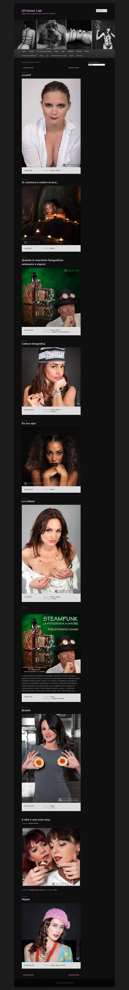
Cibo (53, 808)
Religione (70, 51)
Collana (54, 598)
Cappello (54, 332)
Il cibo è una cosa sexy (36, 819)
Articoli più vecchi (28, 67)
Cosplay (52, 330)
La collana (28, 501)
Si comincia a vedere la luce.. (40, 182)
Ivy (47, 55)
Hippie (26, 899)
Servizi (71, 55)
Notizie (57, 51)
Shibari (87, 51)
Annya (41, 55)
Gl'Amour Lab (32, 10)
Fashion (52, 965)
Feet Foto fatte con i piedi (58, 55)
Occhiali (60, 332)
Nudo (63, 51)
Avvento (31, 51)
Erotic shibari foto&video (29, 55)
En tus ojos (29, 423)
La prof (26, 75)
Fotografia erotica (34, 890)
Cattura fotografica (33, 343)
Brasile (26, 710)
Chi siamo (79, 55)
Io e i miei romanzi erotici (44, 51)
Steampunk (66, 332)
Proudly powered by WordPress (64, 983)
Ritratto (58, 170)
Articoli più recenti (74, 67)
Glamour (79, 51)
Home (24, 51)
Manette (54, 411)
